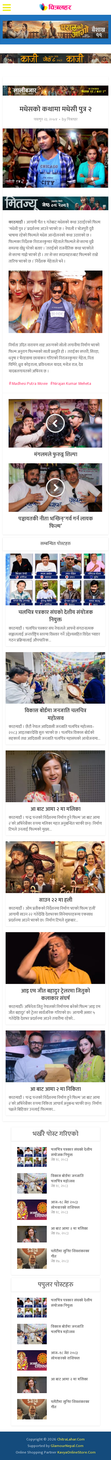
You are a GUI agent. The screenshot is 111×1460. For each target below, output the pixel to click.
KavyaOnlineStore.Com (76, 1452)
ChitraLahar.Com (71, 1439)
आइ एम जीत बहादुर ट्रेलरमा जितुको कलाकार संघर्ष (55, 995)
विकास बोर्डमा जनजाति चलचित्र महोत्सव (55, 714)
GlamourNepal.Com (67, 1446)
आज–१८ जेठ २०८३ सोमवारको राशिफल (65, 1204)
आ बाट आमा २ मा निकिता (55, 1089)
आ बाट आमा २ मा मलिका (55, 809)
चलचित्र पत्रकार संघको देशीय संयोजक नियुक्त (55, 616)
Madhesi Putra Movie (30, 383)
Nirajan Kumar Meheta (72, 383)
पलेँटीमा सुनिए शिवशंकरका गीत (70, 1253)
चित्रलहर (72, 119)
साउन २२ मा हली (55, 900)
